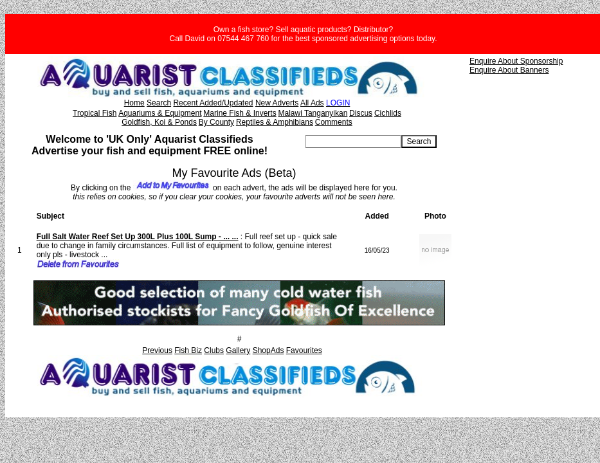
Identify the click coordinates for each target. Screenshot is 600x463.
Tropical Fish (94, 113)
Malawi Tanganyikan (312, 113)
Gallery (238, 350)
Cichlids (387, 113)
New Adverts (276, 102)
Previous (157, 350)
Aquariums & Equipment (159, 113)
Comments (333, 122)
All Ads (312, 102)
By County (216, 122)
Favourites (304, 350)
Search (159, 102)
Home (134, 102)
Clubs (214, 350)
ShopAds (268, 350)
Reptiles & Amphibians (274, 122)
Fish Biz (188, 350)
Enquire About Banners (509, 70)
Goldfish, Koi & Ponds (159, 122)
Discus (360, 113)
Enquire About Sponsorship (516, 61)
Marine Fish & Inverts (239, 113)
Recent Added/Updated (213, 102)
